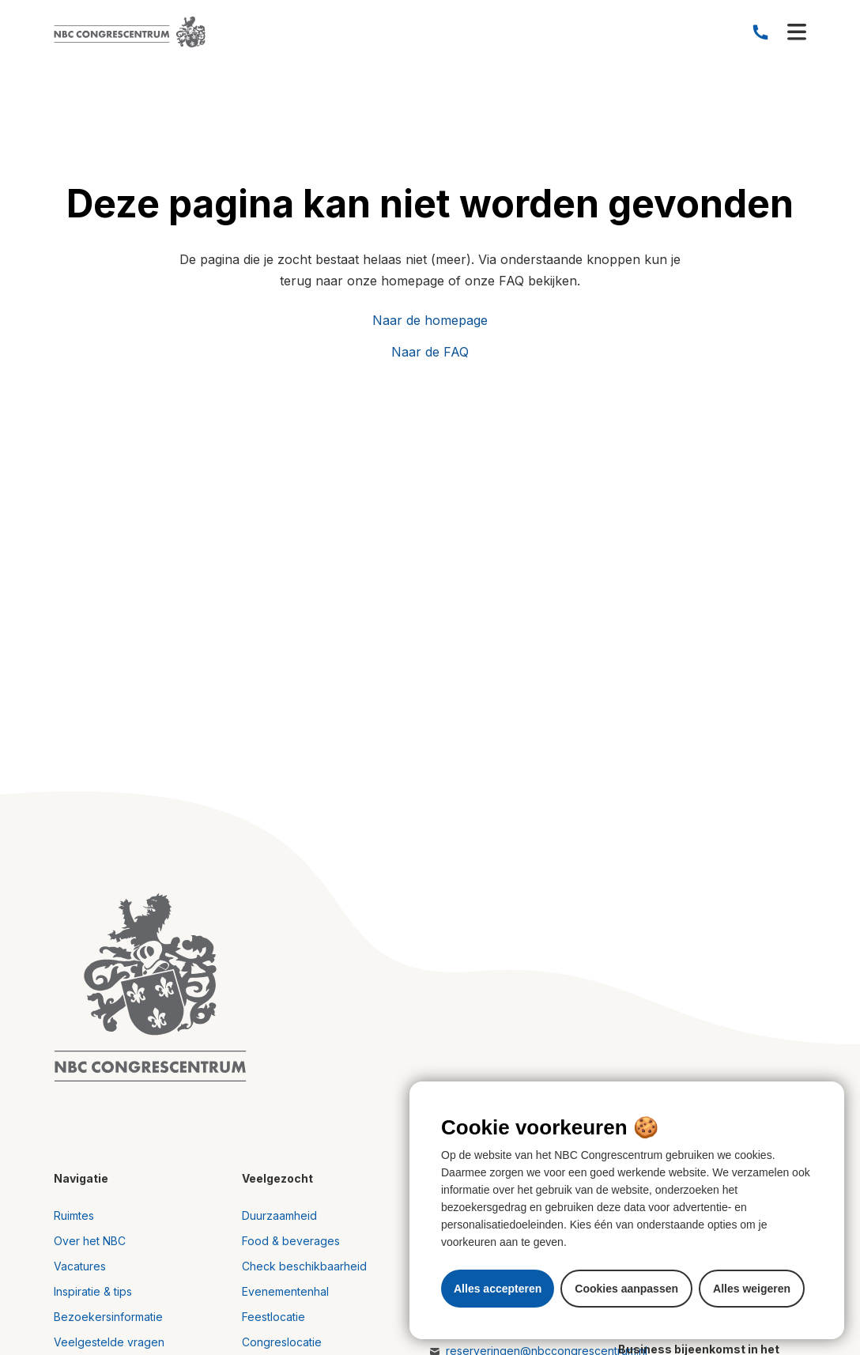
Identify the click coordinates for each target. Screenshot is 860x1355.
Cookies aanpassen (626, 1288)
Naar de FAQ (430, 352)
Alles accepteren (497, 1288)
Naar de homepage (430, 320)
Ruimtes (74, 1215)
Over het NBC (90, 1240)
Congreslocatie (282, 1342)
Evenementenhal (285, 1291)
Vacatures (80, 1266)
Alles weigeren (751, 1288)
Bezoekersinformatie (108, 1316)
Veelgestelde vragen (109, 1342)
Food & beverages (291, 1240)
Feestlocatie (273, 1316)
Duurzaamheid (279, 1215)
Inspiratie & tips (93, 1291)
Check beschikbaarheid (304, 1266)
